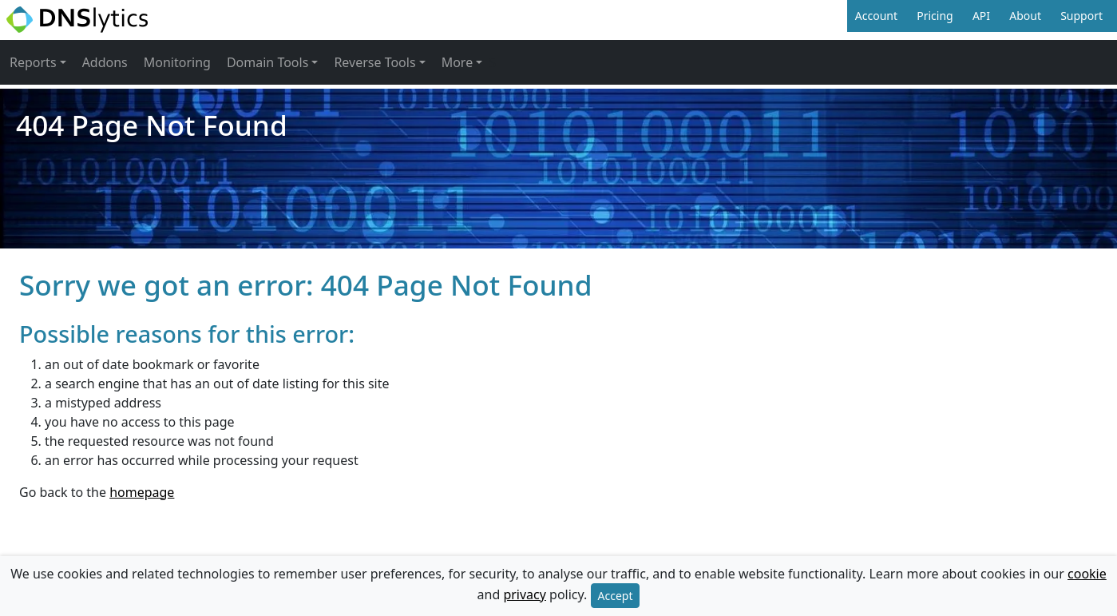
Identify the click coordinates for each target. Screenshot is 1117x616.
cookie (1087, 573)
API (981, 15)
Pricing (935, 15)
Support (1081, 15)
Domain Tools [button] (267, 62)
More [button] (457, 62)
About (1025, 15)
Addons (105, 62)
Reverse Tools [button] (374, 62)
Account (876, 15)
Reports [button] (33, 62)
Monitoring (177, 62)
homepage (141, 492)
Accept (615, 595)
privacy (524, 594)
